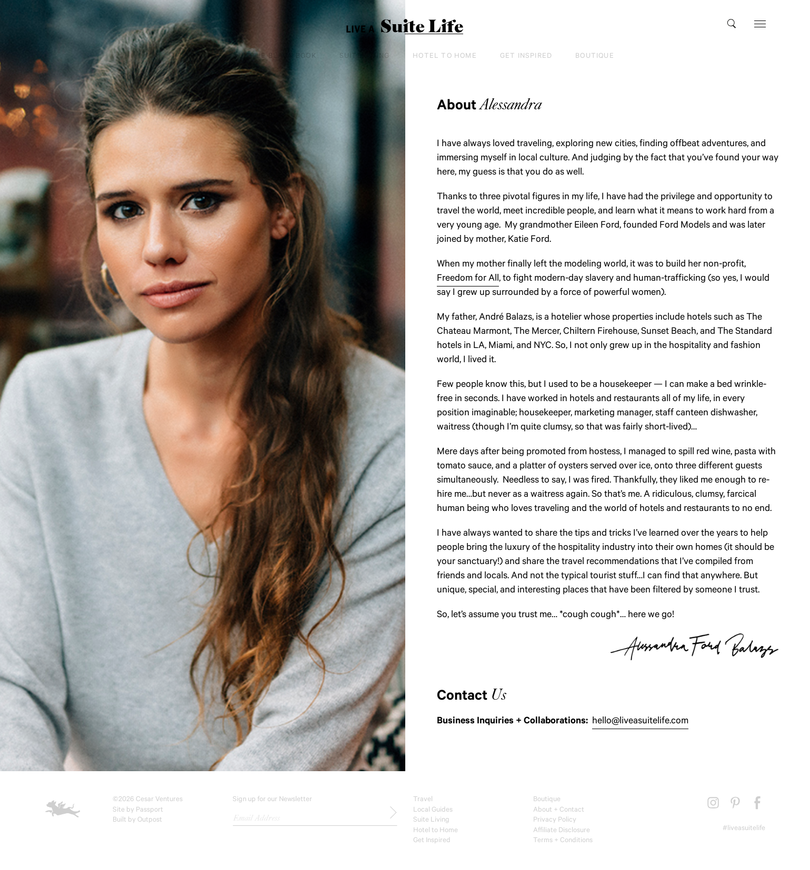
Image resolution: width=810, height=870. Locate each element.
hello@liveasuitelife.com (640, 722)
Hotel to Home (445, 56)
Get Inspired (526, 56)
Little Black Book (277, 56)
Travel (200, 56)
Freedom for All (468, 279)
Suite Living (364, 56)
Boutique (594, 56)
